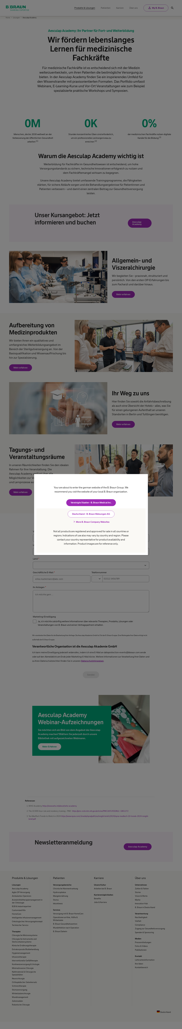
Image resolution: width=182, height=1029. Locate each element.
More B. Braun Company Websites (91, 521)
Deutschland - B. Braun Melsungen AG (91, 514)
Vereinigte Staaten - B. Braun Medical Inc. (91, 502)
